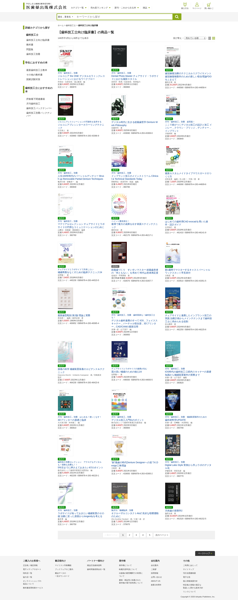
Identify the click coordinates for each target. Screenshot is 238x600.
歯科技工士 (71, 25)
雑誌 (145, 7)
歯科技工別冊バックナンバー (39, 114)
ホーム (61, 25)
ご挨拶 (153, 569)
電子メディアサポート (32, 569)
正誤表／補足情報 (30, 565)
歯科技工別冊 (33, 54)
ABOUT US (155, 581)
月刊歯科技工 (33, 103)
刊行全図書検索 (189, 573)
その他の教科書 (34, 74)
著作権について (125, 565)
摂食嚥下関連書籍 (35, 99)
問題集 (29, 49)
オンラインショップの (38, 582)
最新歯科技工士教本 (36, 70)
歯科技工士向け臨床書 (37, 40)
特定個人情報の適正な (198, 586)
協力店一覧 (27, 577)
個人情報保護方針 (190, 581)
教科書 (29, 44)
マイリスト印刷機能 (63, 565)
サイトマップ (188, 569)
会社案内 (154, 565)
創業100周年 (156, 585)
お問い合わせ (156, 577)
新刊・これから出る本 (125, 7)
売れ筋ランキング (99, 7)
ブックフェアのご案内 (64, 569)
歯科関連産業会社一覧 (96, 569)
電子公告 (186, 577)
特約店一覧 (27, 573)
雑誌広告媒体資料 (94, 565)
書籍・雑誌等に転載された (134, 581)
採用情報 (154, 573)
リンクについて (189, 592)
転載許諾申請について (128, 569)
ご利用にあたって (190, 565)
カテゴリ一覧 (77, 7)
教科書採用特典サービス (33, 588)
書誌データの (70, 575)
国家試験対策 (33, 79)
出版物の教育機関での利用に (134, 575)
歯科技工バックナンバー (39, 108)
